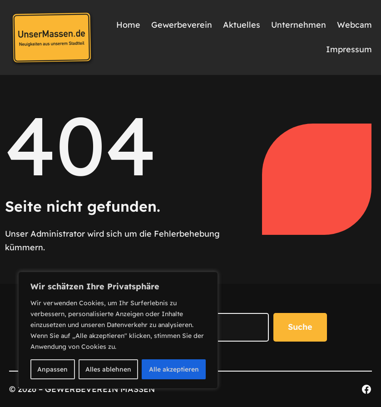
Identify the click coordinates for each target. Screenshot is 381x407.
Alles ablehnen (108, 369)
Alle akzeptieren (174, 369)
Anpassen (52, 369)
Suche (300, 327)
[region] (118, 330)
